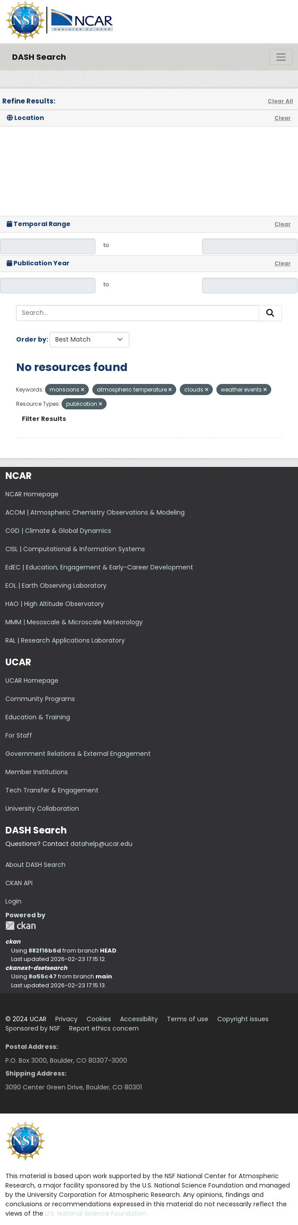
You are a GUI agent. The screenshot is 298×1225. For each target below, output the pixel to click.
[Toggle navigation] (281, 57)
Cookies (99, 1019)
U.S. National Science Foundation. (96, 1213)
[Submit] (270, 313)
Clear (282, 118)
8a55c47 (43, 976)
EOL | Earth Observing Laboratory (56, 585)
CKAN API (19, 883)
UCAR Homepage (31, 680)
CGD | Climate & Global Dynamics (58, 530)
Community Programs (40, 698)
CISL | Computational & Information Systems (75, 548)
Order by (31, 339)
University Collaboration (42, 808)
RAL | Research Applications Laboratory (65, 640)
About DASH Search (35, 864)
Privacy (66, 1019)
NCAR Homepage (31, 494)
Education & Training (37, 717)
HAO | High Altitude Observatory (54, 603)
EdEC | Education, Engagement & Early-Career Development (99, 567)
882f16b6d (45, 950)
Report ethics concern (104, 1028)
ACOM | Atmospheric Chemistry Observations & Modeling (95, 512)
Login (13, 901)
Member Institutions (36, 771)
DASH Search (39, 56)
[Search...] (137, 313)
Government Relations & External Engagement (78, 753)
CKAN (20, 925)
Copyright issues (243, 1019)
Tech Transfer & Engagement (52, 790)
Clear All (280, 101)
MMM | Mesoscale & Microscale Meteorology (74, 622)
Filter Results (44, 418)
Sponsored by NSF (32, 1028)
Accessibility (139, 1019)
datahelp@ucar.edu (101, 843)
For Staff (18, 735)
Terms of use (187, 1019)
